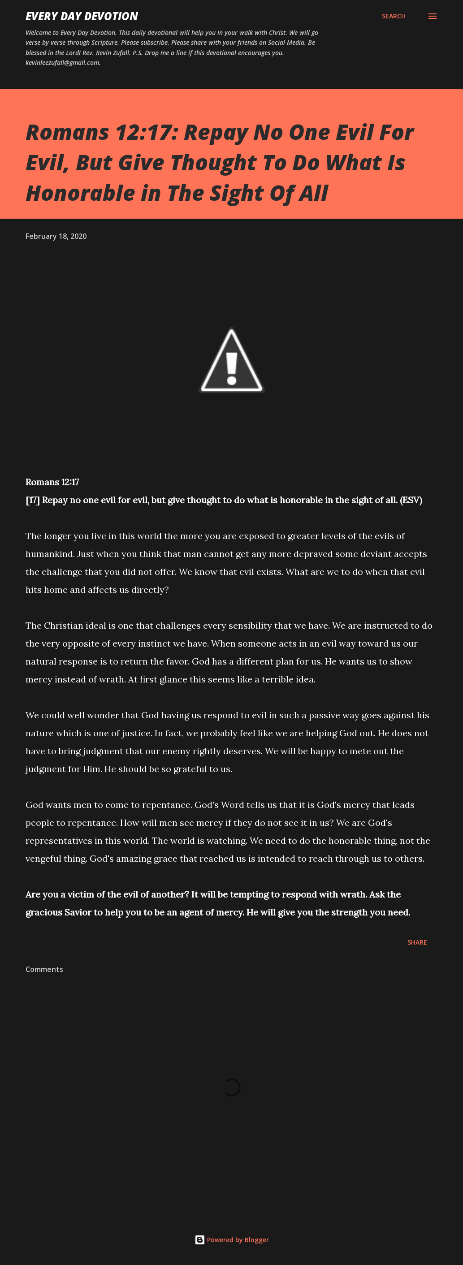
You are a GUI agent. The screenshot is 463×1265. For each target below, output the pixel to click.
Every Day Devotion (82, 16)
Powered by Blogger (232, 1239)
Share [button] (417, 942)
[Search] (394, 16)
